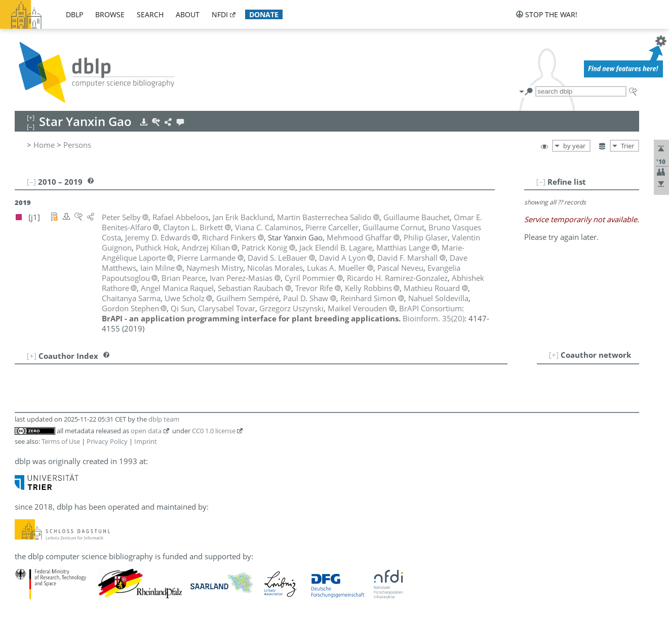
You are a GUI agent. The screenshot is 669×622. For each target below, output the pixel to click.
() (433, 318)
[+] (554, 355)
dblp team (163, 419)
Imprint (145, 441)
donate (264, 14)
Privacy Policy (107, 441)
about (188, 14)
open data (146, 430)
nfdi (220, 14)
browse (110, 14)
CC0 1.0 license (213, 430)
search (150, 14)
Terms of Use (61, 441)
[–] (540, 182)
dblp (74, 14)
